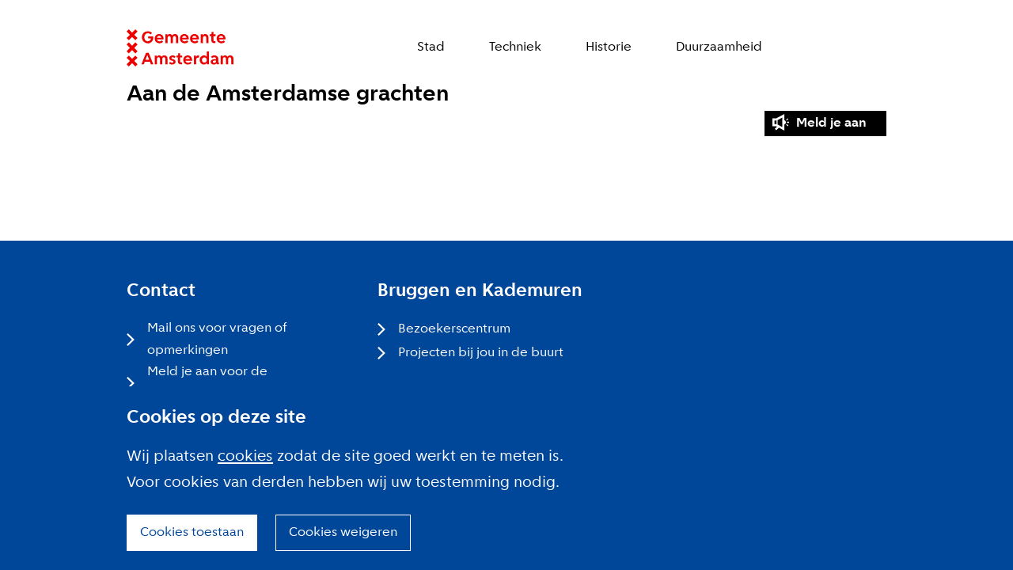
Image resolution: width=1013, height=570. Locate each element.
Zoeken (878, 48)
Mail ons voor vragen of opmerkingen (217, 339)
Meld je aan (831, 123)
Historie (609, 47)
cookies (245, 457)
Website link (180, 47)
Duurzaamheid (719, 47)
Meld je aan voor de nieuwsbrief (207, 383)
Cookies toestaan (192, 532)
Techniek (515, 47)
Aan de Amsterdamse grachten (288, 94)
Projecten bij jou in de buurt (480, 352)
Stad (431, 47)
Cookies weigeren (343, 532)
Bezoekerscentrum (454, 329)
